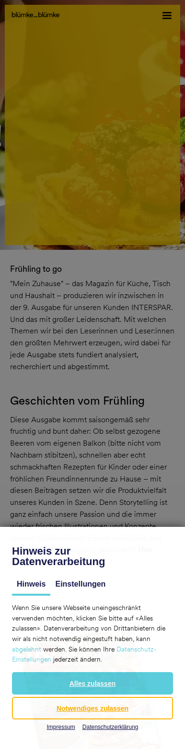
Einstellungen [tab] (80, 584)
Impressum (60, 727)
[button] (92, 683)
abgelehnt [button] (26, 649)
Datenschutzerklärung (110, 727)
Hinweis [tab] (31, 584)
